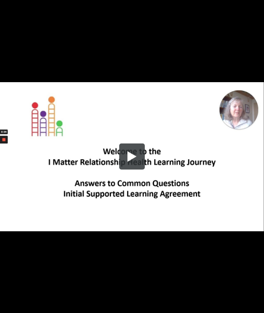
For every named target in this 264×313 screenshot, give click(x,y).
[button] (132, 156)
